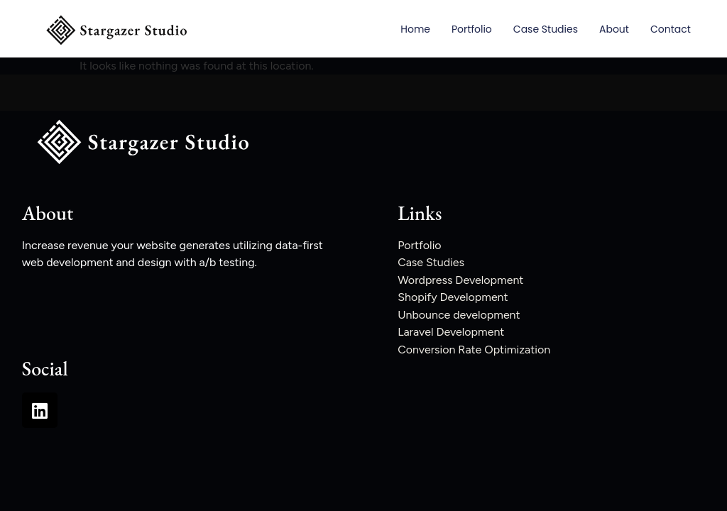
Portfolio (472, 29)
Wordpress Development (460, 280)
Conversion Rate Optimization (474, 349)
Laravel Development (451, 332)
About (614, 29)
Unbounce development (459, 315)
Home (415, 29)
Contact (670, 29)
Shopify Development (453, 297)
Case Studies (545, 29)
